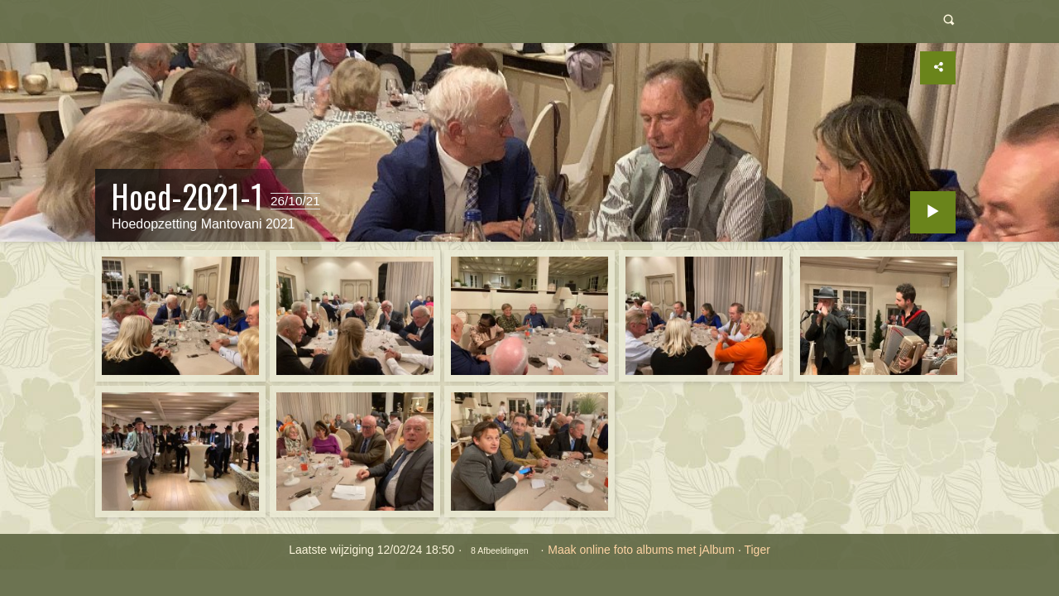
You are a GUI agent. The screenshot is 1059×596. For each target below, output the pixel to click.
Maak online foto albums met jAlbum (641, 549)
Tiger (756, 549)
